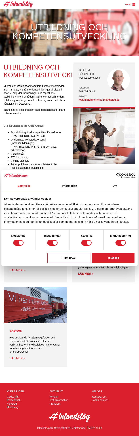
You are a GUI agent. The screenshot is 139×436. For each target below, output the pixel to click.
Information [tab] (69, 185)
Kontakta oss (99, 396)
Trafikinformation (58, 400)
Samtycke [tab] (24, 185)
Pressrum (54, 403)
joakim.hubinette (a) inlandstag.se (99, 99)
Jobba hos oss (100, 400)
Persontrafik (13, 400)
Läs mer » (17, 270)
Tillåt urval (69, 257)
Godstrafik (12, 396)
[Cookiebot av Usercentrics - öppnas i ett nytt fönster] (119, 175)
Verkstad (12, 403)
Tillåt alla (113, 257)
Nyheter (53, 396)
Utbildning (12, 407)
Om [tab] (115, 185)
